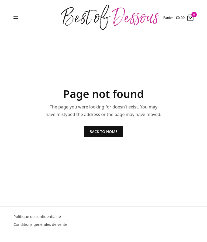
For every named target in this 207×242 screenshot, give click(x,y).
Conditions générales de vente (40, 224)
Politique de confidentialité (37, 216)
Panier (168, 17)
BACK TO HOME (103, 131)
